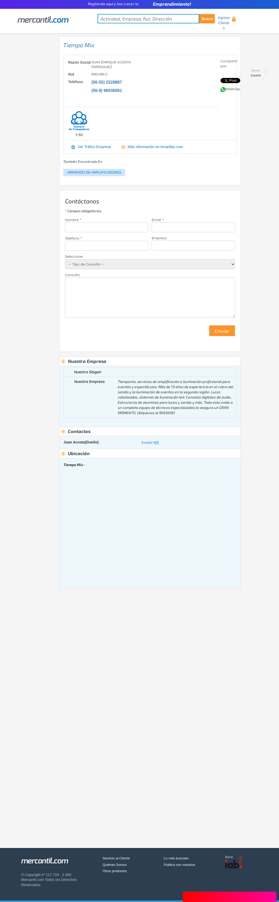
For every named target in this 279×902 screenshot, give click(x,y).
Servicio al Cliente (116, 858)
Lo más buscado (176, 858)
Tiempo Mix (78, 45)
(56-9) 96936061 (106, 90)
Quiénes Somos (115, 865)
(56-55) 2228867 (106, 82)
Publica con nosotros (179, 865)
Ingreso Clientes (224, 23)
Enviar (222, 331)
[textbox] (156, 18)
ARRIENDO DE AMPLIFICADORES (94, 172)
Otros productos (115, 871)
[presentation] (104, 333)
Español (256, 75)
